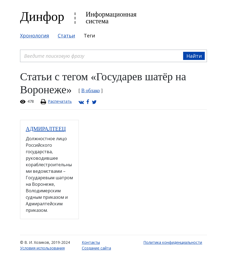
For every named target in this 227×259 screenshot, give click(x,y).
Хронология (34, 35)
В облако (90, 90)
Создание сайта (96, 248)
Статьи (66, 35)
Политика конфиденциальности (172, 242)
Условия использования (42, 248)
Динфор (42, 16)
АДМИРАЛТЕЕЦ (46, 129)
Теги (89, 35)
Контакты (91, 242)
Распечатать (60, 101)
